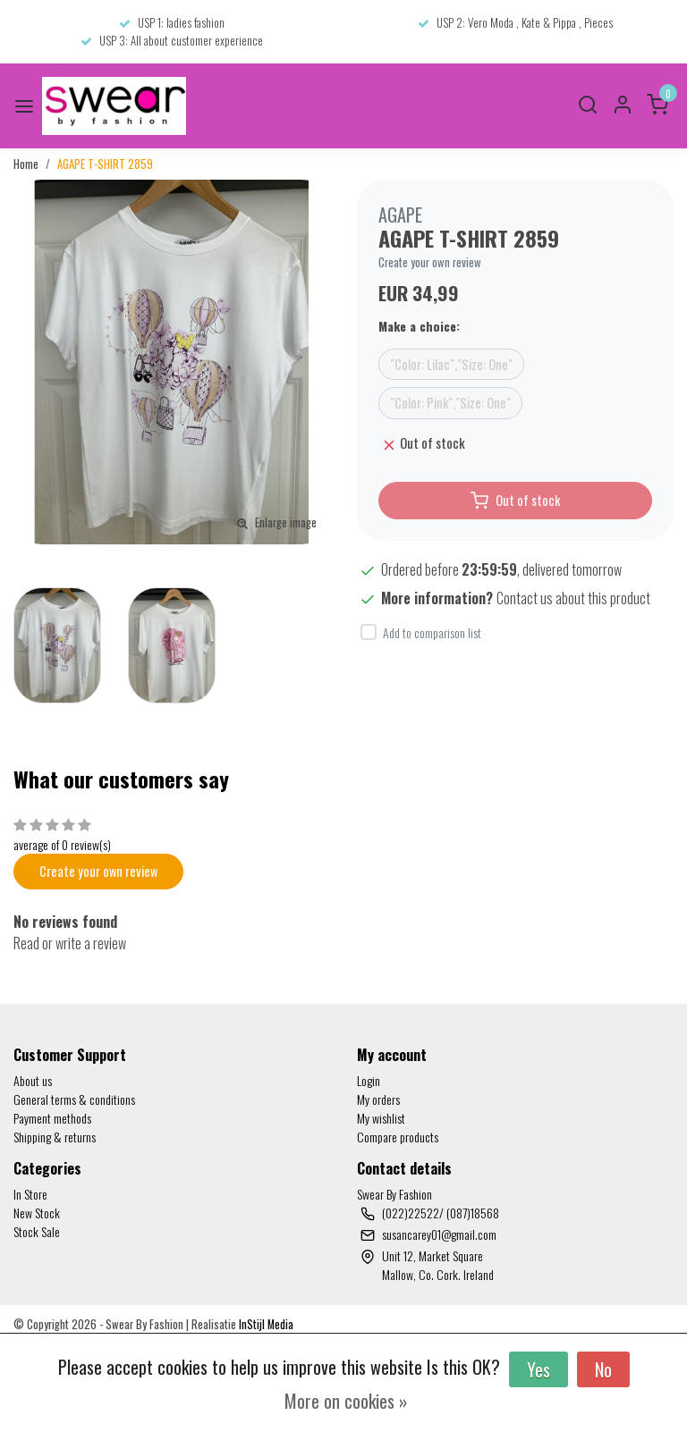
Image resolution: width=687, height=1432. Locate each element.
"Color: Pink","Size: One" (450, 402)
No (603, 1369)
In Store (30, 1193)
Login (368, 1080)
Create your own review (429, 262)
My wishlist (381, 1117)
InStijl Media (264, 1324)
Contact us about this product (573, 598)
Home (25, 164)
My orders (378, 1099)
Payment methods (52, 1117)
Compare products (397, 1136)
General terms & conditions (74, 1099)
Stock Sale (36, 1231)
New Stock (36, 1212)
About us (32, 1080)
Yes (538, 1369)
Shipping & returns (54, 1136)
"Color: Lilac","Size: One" (451, 364)
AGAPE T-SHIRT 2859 (105, 164)
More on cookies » (346, 1400)
